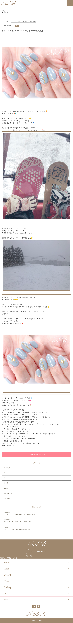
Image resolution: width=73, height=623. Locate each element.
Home (3, 22)
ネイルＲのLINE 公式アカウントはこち (15, 431)
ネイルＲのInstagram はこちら (12, 426)
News (5, 478)
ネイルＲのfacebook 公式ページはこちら (16, 429)
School (6, 488)
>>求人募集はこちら (9, 445)
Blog (7, 22)
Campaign (7, 468)
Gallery (7, 587)
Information (7, 498)
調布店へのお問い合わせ (8, 558)
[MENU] (70, 3)
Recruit (6, 483)
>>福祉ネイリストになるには (12, 441)
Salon (6, 568)
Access (7, 593)
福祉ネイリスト (8, 493)
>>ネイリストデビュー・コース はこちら (16, 436)
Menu (7, 581)
